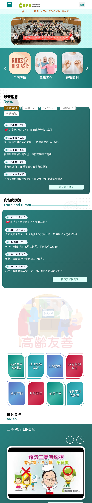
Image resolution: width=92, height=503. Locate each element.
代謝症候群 (54, 11)
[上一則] (70, 440)
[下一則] (80, 440)
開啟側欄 (9, 4)
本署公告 (30, 107)
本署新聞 (11, 107)
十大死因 (34, 11)
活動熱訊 (11, 113)
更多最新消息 (66, 187)
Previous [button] (5, 68)
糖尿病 (43, 11)
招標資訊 (67, 107)
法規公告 (49, 107)
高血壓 (65, 11)
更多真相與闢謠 (70, 279)
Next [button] (87, 68)
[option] (20, 66)
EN (82, 4)
